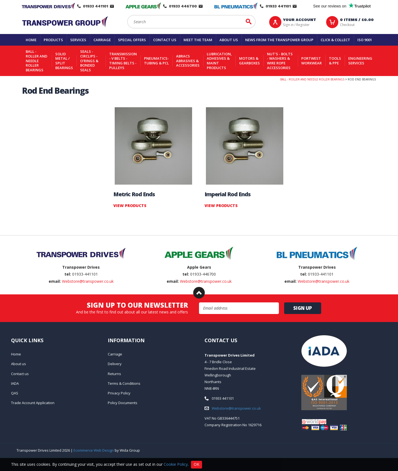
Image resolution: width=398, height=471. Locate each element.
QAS (14, 393)
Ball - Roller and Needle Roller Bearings (36, 60)
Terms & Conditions (124, 383)
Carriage (102, 39)
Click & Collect (335, 39)
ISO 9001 (364, 39)
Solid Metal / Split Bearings (64, 60)
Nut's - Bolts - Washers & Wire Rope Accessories (280, 60)
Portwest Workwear (311, 61)
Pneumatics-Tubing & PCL (156, 61)
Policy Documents (122, 402)
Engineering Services (360, 61)
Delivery (115, 363)
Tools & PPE (335, 61)
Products (53, 39)
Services (78, 39)
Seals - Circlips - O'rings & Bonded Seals (89, 60)
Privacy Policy (119, 393)
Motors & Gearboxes (249, 61)
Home (31, 39)
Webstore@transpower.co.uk (88, 281)
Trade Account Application (32, 402)
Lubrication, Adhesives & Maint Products (219, 60)
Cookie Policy (176, 464)
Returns (114, 373)
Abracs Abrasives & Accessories (188, 61)
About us (228, 39)
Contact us (164, 39)
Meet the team (198, 39)
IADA (15, 383)
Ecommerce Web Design (94, 450)
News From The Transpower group (279, 39)
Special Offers (132, 39)
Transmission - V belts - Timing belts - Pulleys (123, 60)
